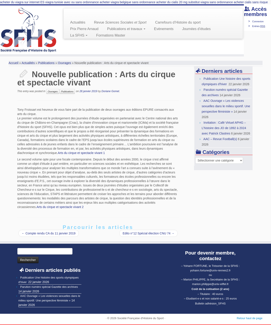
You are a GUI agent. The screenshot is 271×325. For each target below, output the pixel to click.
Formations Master (110, 35)
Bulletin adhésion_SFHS (210, 303)
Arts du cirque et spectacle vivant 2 (60, 207)
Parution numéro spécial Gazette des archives (49, 286)
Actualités (77, 22)
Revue (120, 22)
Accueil (13, 63)
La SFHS (78, 35)
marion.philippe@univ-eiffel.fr (210, 284)
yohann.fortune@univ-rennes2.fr (210, 270)
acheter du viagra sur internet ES (22, 2)
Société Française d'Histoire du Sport (140, 318)
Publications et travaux (126, 29)
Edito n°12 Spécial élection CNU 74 (148, 233)
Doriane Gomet (110, 91)
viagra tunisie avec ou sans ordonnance (72, 2)
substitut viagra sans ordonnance (210, 2)
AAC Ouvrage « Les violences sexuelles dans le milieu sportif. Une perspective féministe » (226, 106)
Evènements (164, 29)
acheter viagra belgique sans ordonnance (127, 2)
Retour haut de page (250, 318)
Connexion (258, 21)
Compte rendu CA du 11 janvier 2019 (49, 233)
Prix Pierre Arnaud (84, 29)
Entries (258, 26)
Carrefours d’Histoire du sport (178, 22)
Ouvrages (64, 63)
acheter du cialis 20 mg (171, 2)
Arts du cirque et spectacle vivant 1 (81, 153)
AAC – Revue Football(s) (220, 139)
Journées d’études (196, 29)
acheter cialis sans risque (251, 2)
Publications (46, 63)
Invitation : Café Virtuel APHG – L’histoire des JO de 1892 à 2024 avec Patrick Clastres (224, 128)
